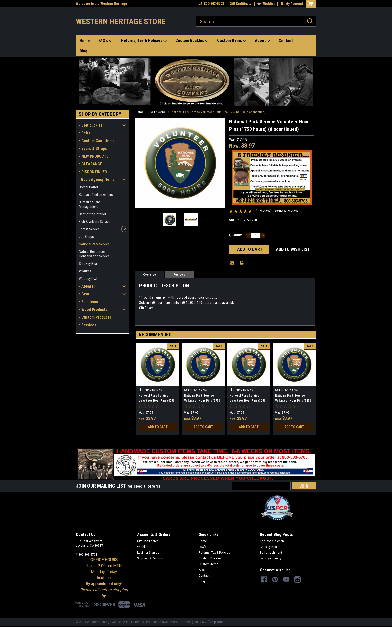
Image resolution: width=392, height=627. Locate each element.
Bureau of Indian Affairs (96, 194)
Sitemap (138, 622)
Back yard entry (271, 558)
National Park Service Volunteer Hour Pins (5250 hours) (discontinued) (293, 401)
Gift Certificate (241, 4)
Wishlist (266, 4)
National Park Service (94, 244)
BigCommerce (170, 622)
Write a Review (286, 211)
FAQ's (105, 41)
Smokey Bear (88, 264)
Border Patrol (88, 187)
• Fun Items (88, 302)
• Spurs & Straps (93, 148)
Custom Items (231, 41)
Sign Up (154, 552)
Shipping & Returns (150, 558)
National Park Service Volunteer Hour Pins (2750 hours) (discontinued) (202, 401)
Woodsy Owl (88, 278)
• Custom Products (95, 317)
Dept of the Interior (92, 214)
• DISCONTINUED (93, 172)
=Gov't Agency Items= (97, 179)
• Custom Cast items (96, 140)
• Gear (84, 294)
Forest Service (89, 229)
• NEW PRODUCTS (94, 156)
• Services (87, 325)
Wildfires (85, 271)
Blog (84, 51)
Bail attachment (271, 552)
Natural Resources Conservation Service (94, 254)
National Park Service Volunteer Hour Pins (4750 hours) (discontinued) (156, 401)
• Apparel (87, 286)
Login (141, 552)
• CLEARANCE (90, 164)
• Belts (84, 133)
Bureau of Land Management (90, 204)
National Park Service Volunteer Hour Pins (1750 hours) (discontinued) (219, 112)
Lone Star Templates (208, 622)
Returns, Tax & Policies (144, 41)
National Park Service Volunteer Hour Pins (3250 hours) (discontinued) (248, 401)
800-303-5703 (211, 4)
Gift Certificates (148, 541)
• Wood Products (93, 309)
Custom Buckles (192, 41)
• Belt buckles (91, 125)
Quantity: (236, 235)
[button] (196, 82)
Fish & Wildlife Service (94, 222)
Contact (286, 40)
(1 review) (264, 211)
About (262, 41)
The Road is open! (272, 541)
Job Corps (86, 236)
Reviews (179, 274)
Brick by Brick (269, 547)
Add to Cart (158, 427)
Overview (149, 274)
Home (85, 40)
